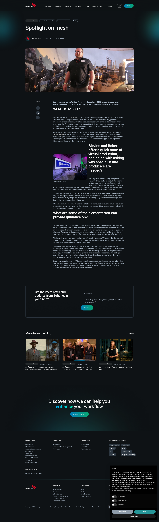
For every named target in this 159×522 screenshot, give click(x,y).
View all (131, 333)
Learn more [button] (134, 516)
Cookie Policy (80, 507)
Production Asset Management (62, 447)
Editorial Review (85, 447)
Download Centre (86, 494)
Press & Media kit (86, 496)
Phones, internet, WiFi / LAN (33, 473)
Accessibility (90, 507)
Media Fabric (30, 441)
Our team (56, 492)
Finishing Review (86, 449)
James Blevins (58, 134)
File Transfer (29, 451)
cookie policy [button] (142, 480)
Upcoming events (58, 498)
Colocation (28, 460)
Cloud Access (29, 447)
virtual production (74, 117)
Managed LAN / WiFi (31, 458)
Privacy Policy (54, 507)
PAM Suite (57, 441)
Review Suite (85, 441)
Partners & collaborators (60, 496)
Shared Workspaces (31, 455)
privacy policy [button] (142, 474)
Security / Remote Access (33, 449)
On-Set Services (31, 469)
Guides (83, 492)
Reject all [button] (122, 512)
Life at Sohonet (57, 494)
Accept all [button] (144, 512)
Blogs (82, 489)
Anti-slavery (100, 507)
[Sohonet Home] (33, 5)
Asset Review (57, 444)
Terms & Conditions (67, 507)
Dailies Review (85, 444)
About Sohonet (57, 489)
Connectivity (29, 444)
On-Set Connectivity (31, 462)
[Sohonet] (37, 487)
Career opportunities (59, 500)
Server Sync (28, 453)
